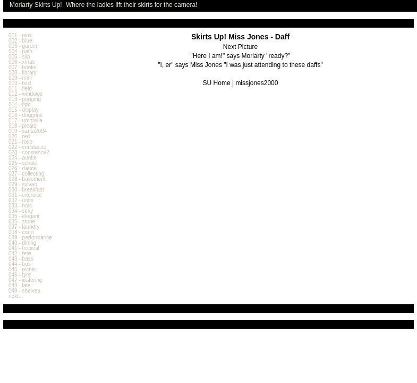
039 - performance (30, 237)
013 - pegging (24, 99)
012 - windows (25, 94)
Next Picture (240, 47)
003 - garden (23, 46)
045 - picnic (22, 269)
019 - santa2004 (27, 131)
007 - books (22, 67)
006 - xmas (21, 62)
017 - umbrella (25, 120)
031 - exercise (25, 195)
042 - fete (19, 253)
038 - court (21, 232)
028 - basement (27, 179)
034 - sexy (20, 211)
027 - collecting (26, 174)
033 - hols (20, 206)
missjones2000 (256, 83)
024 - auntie (22, 158)
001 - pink (20, 35)
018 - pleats (22, 126)
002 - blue (20, 41)
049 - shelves (24, 291)
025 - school (22, 163)
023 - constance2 (28, 152)
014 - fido (19, 104)
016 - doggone (25, 115)
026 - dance (22, 168)
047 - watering (25, 280)
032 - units (20, 200)
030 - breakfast (26, 190)
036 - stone (21, 221)
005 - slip (19, 57)
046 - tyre (19, 275)
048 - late (19, 285)
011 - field (20, 88)
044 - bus (19, 264)
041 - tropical (23, 248)
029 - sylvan (22, 184)
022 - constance (27, 147)
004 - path (20, 51)
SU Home (217, 83)
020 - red (19, 136)
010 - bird (19, 83)
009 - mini (20, 78)
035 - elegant (23, 216)
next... (15, 296)
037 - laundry (23, 227)
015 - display (23, 110)
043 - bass (20, 259)
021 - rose (20, 142)
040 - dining (22, 243)
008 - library (22, 73)
